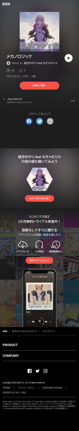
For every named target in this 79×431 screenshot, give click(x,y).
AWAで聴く (39, 85)
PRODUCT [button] (10, 345)
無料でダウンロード (39, 260)
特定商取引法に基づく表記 (14, 392)
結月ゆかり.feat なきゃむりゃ (41, 63)
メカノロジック (48, 331)
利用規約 (7, 388)
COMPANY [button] (11, 356)
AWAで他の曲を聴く (39, 198)
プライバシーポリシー (26, 388)
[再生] (69, 58)
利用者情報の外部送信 (52, 388)
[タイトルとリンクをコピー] (50, 121)
